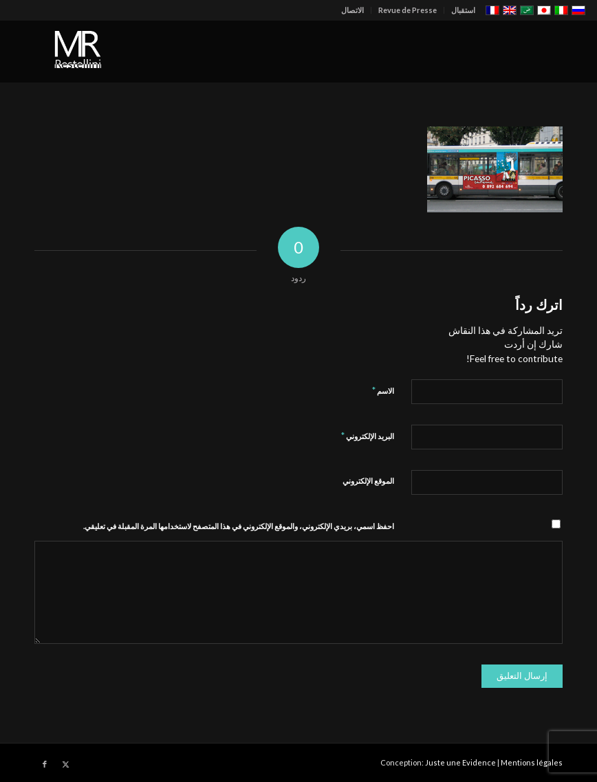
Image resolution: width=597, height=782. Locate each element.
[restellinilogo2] (79, 51)
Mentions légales (532, 762)
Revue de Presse (407, 9)
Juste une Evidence (460, 762)
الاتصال (352, 9)
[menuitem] (459, 10)
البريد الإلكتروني (367, 435)
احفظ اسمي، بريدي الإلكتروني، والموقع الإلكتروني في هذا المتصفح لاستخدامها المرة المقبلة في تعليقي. (238, 526)
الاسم (383, 390)
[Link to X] (65, 764)
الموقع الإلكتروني (368, 480)
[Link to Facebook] (44, 764)
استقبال (463, 9)
